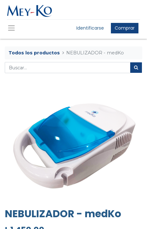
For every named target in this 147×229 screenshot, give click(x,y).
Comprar (125, 28)
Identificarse (90, 28)
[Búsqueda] (136, 67)
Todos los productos (34, 53)
